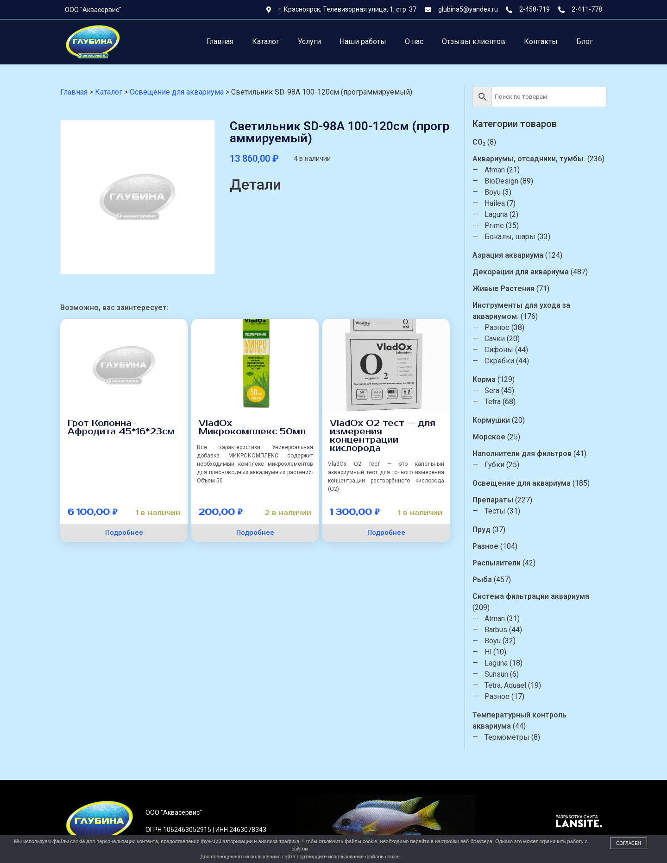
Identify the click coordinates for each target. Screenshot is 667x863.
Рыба (482, 579)
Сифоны (499, 349)
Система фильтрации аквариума (531, 596)
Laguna (496, 214)
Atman (495, 169)
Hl (488, 651)
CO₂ (479, 142)
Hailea (495, 203)
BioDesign (502, 181)
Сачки (495, 338)
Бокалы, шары (510, 236)
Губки (495, 464)
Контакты (541, 41)
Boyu (493, 192)
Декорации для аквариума (521, 271)
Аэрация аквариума (508, 255)
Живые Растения (504, 288)
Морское (489, 436)
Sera (492, 390)
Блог (584, 41)
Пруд (482, 529)
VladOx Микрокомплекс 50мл (252, 427)
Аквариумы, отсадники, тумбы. (529, 158)
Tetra (493, 401)
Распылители (497, 562)
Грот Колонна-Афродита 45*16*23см (121, 427)
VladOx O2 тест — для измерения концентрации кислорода (382, 435)
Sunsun (497, 674)
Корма (484, 379)
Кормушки (491, 420)
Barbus (496, 629)
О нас (414, 41)
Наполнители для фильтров (522, 453)
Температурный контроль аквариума (520, 720)
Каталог (265, 41)
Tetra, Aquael (506, 685)
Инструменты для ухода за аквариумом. (522, 311)
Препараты (493, 499)
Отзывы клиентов (473, 41)
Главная (219, 41)
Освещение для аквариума (522, 483)
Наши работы (363, 41)
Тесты (495, 511)
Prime (494, 225)
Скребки (500, 360)
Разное (497, 327)
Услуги (309, 41)
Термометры (507, 737)
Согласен (628, 843)
